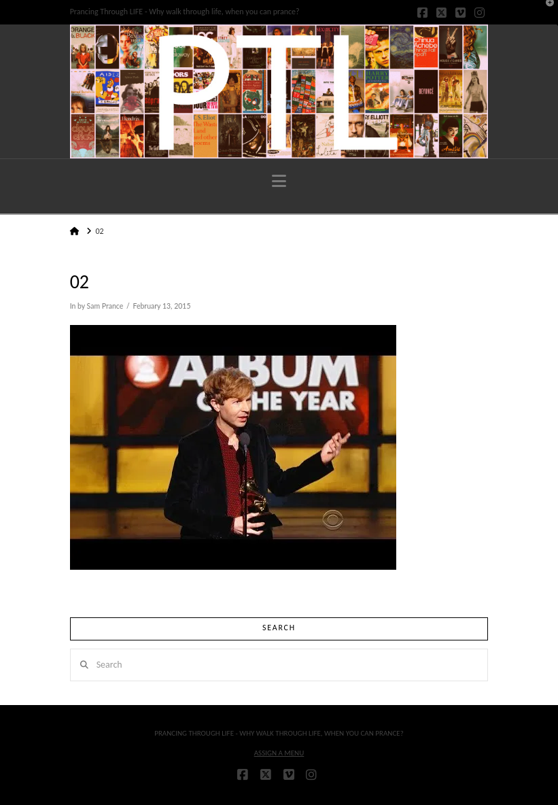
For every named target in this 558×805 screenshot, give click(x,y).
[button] (279, 181)
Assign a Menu (279, 753)
